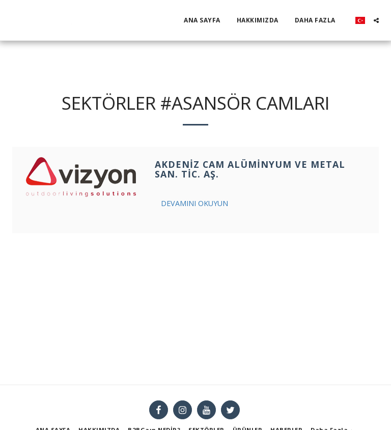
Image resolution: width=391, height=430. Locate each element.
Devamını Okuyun (194, 203)
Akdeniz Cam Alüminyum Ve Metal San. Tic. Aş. (250, 169)
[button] (376, 20)
